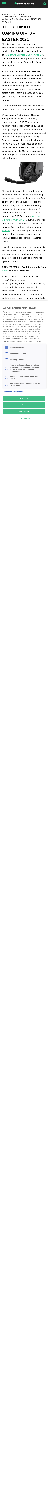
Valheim (6, 231)
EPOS (5, 271)
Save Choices (24, 411)
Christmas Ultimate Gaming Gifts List (24, 55)
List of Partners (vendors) (14, 391)
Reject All (24, 398)
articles (12, 14)
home (4, 14)
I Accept (24, 405)
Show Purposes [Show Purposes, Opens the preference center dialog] (24, 418)
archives (21, 14)
